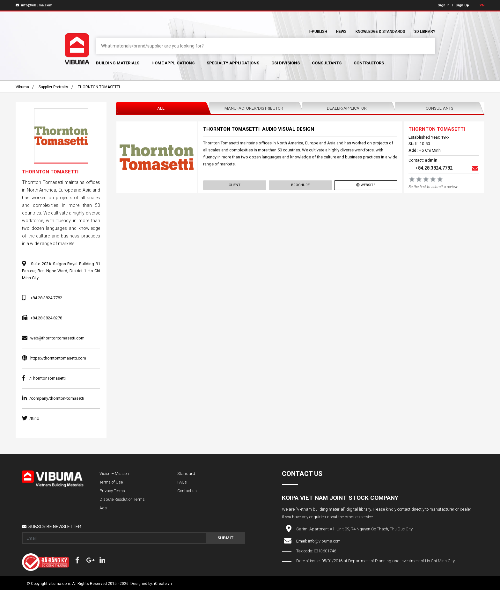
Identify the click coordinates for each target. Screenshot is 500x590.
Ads (103, 508)
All (161, 108)
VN (482, 5)
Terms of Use (111, 482)
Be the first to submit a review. (433, 187)
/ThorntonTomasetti (44, 378)
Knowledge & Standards (380, 31)
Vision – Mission (114, 473)
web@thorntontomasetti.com (57, 338)
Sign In (444, 5)
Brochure (300, 185)
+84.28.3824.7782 (46, 297)
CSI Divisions (285, 63)
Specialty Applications (233, 63)
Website (365, 185)
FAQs (182, 482)
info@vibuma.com (34, 5)
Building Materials (117, 63)
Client (234, 185)
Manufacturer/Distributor (253, 108)
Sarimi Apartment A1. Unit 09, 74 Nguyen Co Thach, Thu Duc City (354, 529)
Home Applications (173, 63)
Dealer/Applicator (347, 108)
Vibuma (22, 87)
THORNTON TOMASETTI (99, 87)
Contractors (369, 63)
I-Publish (318, 31)
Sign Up (462, 5)
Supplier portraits (53, 87)
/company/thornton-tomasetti (53, 398)
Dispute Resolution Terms (122, 499)
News (341, 31)
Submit (225, 537)
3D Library (424, 31)
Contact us (187, 490)
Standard (186, 473)
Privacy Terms (112, 490)
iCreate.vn (163, 583)
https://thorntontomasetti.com (58, 358)
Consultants (327, 63)
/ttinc (30, 418)
